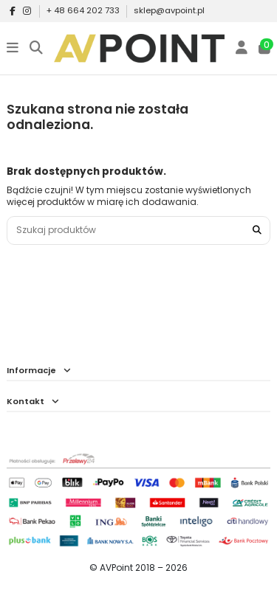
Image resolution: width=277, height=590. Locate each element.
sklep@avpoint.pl (169, 10)
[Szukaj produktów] (257, 230)
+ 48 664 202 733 (84, 10)
